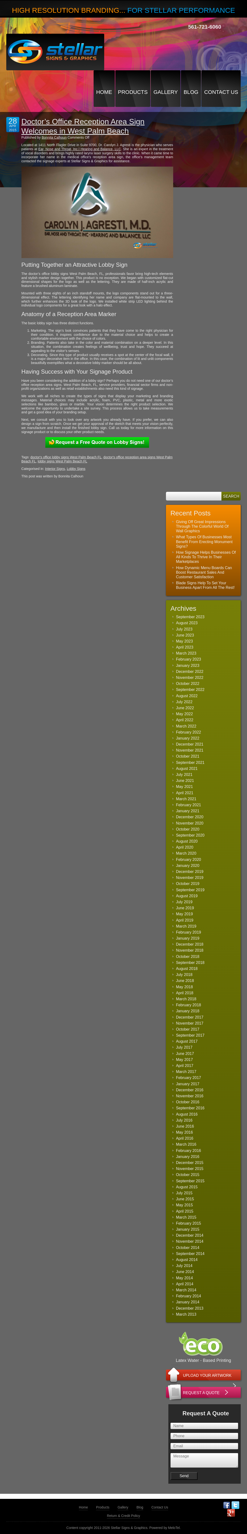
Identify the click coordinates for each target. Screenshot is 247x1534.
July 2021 (184, 775)
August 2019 (187, 896)
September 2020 (190, 835)
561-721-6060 (204, 27)
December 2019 (189, 872)
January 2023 (187, 665)
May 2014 (184, 1278)
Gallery (165, 92)
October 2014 (187, 1248)
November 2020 (189, 823)
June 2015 (185, 1199)
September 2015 (190, 1181)
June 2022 (185, 708)
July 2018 (184, 975)
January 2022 (187, 738)
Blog (191, 92)
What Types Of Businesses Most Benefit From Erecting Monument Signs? (204, 541)
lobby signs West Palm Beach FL (62, 461)
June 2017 (185, 1054)
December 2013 (189, 1308)
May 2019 (184, 914)
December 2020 (189, 817)
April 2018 (184, 993)
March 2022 (186, 726)
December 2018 (189, 944)
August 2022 (187, 696)
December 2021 (189, 744)
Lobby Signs (76, 469)
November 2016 (189, 1096)
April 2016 (184, 1138)
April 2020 (184, 847)
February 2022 (188, 732)
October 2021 (187, 756)
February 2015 (188, 1223)
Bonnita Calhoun (54, 137)
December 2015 (189, 1163)
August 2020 (187, 841)
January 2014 (187, 1302)
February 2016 (188, 1151)
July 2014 (184, 1266)
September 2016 (190, 1108)
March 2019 (186, 926)
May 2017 (184, 1060)
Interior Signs (55, 469)
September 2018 (190, 963)
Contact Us (221, 92)
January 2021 (187, 811)
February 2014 (188, 1296)
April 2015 (184, 1211)
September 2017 (190, 1035)
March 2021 (186, 799)
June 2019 (185, 908)
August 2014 (187, 1260)
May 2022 (184, 714)
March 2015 (186, 1217)
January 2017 (187, 1084)
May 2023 (184, 641)
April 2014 (184, 1284)
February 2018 (188, 1005)
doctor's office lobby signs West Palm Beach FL (66, 457)
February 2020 (188, 860)
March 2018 (186, 999)
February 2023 (188, 659)
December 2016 (189, 1090)
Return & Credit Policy (123, 1516)
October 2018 (187, 957)
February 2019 (188, 932)
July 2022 (184, 702)
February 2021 (188, 805)
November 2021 (189, 750)
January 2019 (187, 938)
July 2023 (184, 629)
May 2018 (184, 987)
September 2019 (190, 890)
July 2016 (184, 1120)
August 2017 (187, 1041)
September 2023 (190, 617)
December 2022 (189, 672)
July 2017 (184, 1047)
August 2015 (187, 1187)
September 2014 (190, 1254)
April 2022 (184, 720)
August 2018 (187, 969)
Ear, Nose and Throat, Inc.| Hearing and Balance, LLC (79, 149)
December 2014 (189, 1235)
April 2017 (184, 1066)
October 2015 (187, 1175)
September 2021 (190, 762)
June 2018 (185, 981)
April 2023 (184, 647)
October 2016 (187, 1102)
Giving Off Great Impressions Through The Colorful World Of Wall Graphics (202, 526)
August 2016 (187, 1114)
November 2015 (189, 1169)
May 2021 (184, 787)
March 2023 (186, 653)
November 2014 (189, 1241)
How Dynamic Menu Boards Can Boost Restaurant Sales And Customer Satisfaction (204, 572)
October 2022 (187, 684)
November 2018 (189, 950)
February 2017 (188, 1078)
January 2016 (187, 1157)
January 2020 (187, 866)
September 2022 (190, 690)
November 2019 (189, 878)
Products (133, 92)
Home (104, 92)
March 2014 (186, 1290)
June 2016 (185, 1126)
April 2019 (184, 920)
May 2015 (184, 1205)
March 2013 (186, 1314)
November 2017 (189, 1023)
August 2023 (187, 623)
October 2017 (187, 1029)
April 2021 (184, 793)
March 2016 (186, 1144)
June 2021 (185, 781)
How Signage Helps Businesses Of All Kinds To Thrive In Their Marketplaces (206, 557)
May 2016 (184, 1132)
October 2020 (187, 829)
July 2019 (184, 902)
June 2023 (185, 635)
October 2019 (187, 884)
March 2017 (186, 1072)
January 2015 (187, 1229)
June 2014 (185, 1272)
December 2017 (189, 1017)
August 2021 (187, 769)
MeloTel (174, 1528)
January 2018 (187, 1011)
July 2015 (184, 1193)
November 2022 (189, 678)
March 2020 (186, 853)
